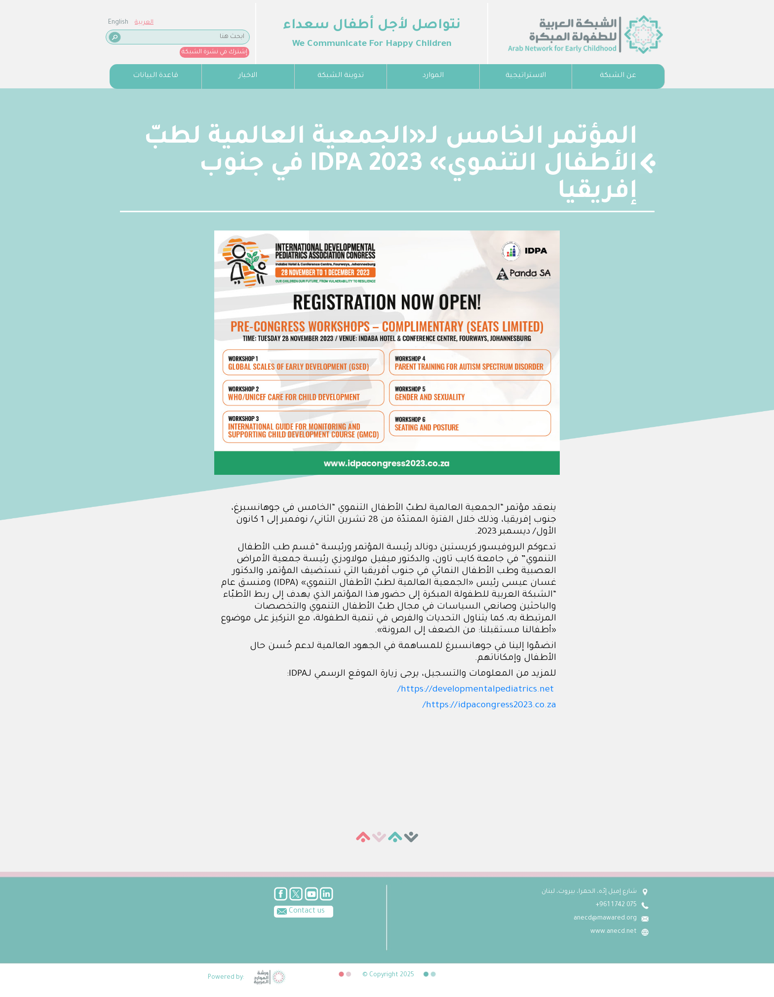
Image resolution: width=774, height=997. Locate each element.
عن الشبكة (618, 76)
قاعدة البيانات (155, 76)
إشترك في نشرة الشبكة (214, 52)
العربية (144, 22)
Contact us (299, 911)
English (118, 22)
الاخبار (247, 76)
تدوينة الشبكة (340, 76)
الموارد (433, 76)
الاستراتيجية (525, 76)
